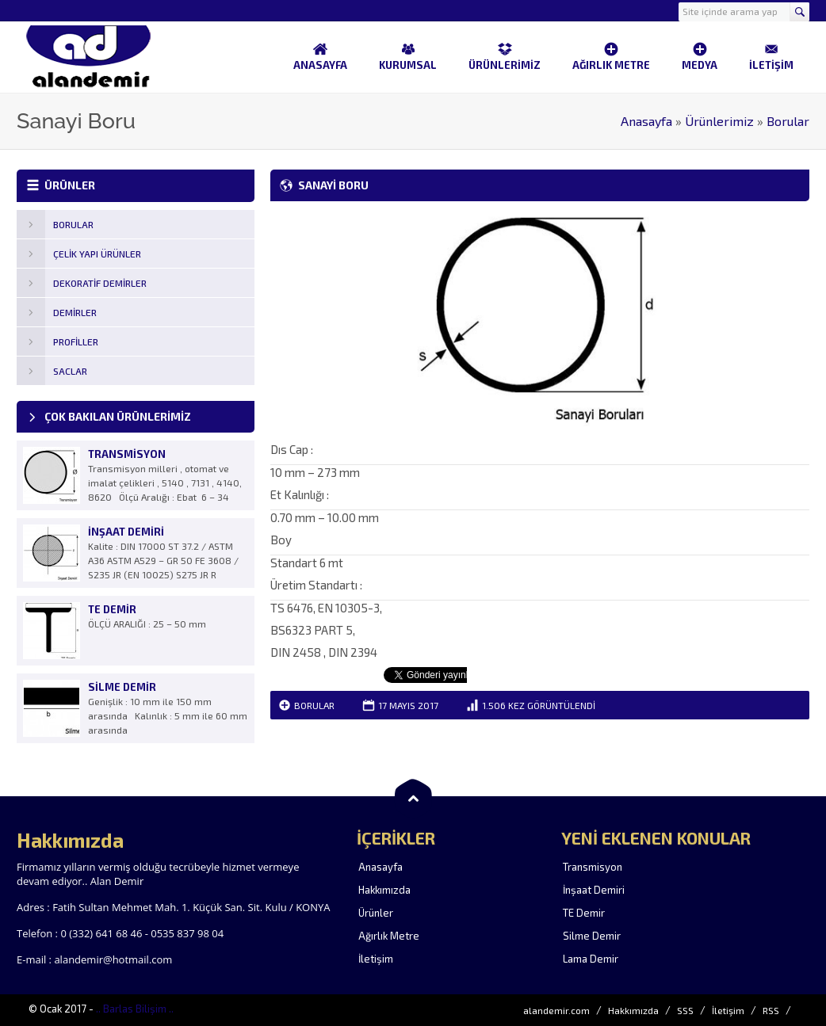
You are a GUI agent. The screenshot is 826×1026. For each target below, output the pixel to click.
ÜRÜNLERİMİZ (504, 56)
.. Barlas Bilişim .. (135, 1008)
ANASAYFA (320, 56)
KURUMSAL (408, 56)
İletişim (375, 958)
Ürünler (375, 912)
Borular (788, 120)
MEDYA (699, 56)
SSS (685, 1010)
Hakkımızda (384, 889)
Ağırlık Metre (388, 935)
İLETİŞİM (771, 56)
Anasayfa (646, 120)
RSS (771, 1010)
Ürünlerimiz (719, 120)
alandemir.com (556, 1010)
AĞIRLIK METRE (611, 56)
